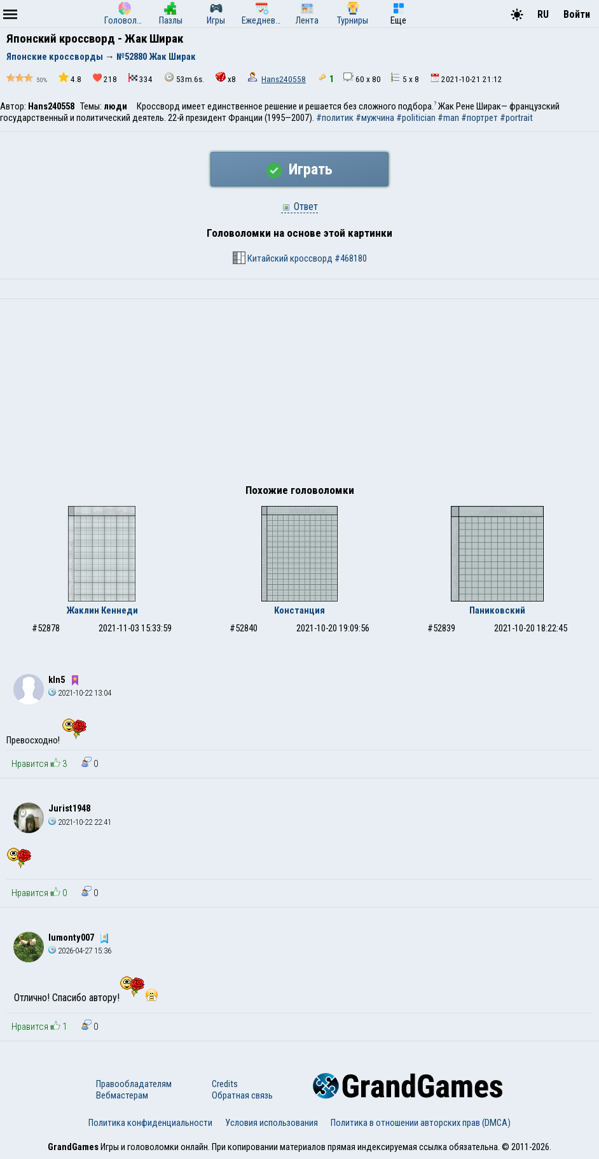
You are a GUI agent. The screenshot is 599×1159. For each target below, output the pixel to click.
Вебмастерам (122, 1095)
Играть (299, 169)
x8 (226, 78)
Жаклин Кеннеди (102, 610)
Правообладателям (134, 1084)
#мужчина (374, 117)
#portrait (516, 117)
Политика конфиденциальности (150, 1122)
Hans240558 (283, 79)
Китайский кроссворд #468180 (300, 257)
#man (448, 117)
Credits (225, 1084)
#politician (416, 117)
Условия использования (271, 1122)
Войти (576, 14)
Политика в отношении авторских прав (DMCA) (421, 1122)
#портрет (479, 117)
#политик (335, 117)
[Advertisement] (299, 395)
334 (140, 78)
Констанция (299, 610)
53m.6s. (184, 78)
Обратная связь (242, 1095)
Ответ (299, 206)
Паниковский (497, 610)
